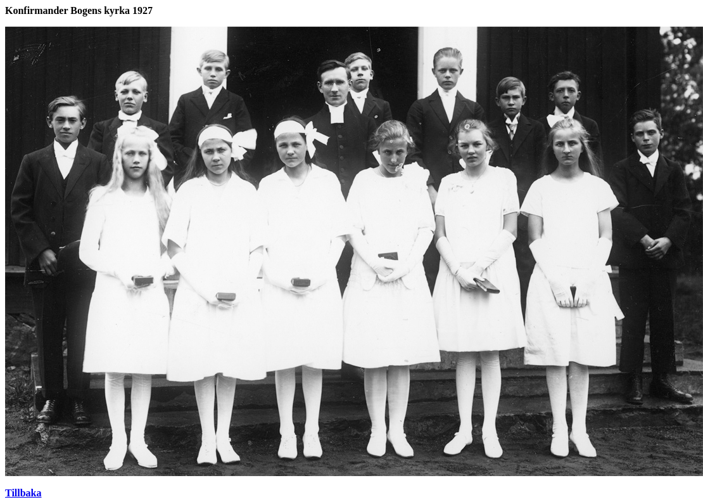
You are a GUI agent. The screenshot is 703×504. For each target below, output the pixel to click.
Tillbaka (23, 493)
